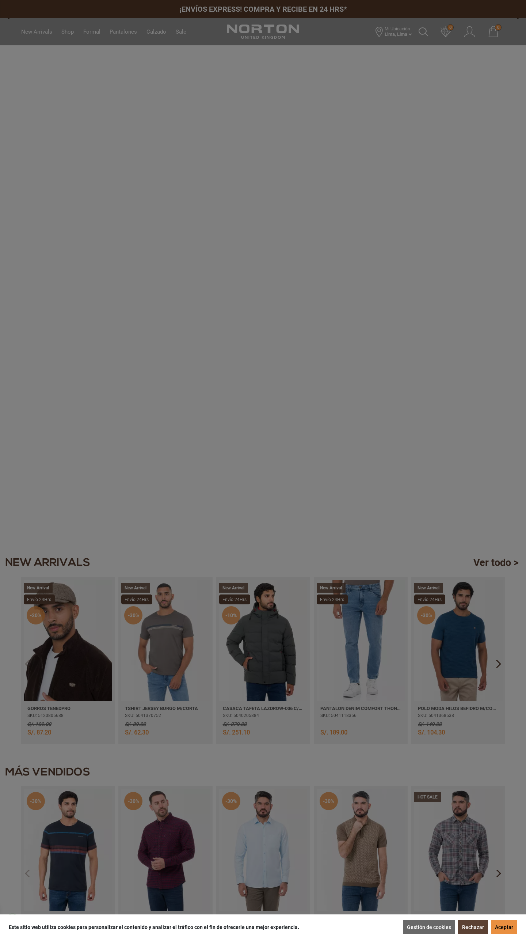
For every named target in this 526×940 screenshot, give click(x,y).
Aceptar (504, 927)
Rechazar (473, 927)
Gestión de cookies (429, 927)
